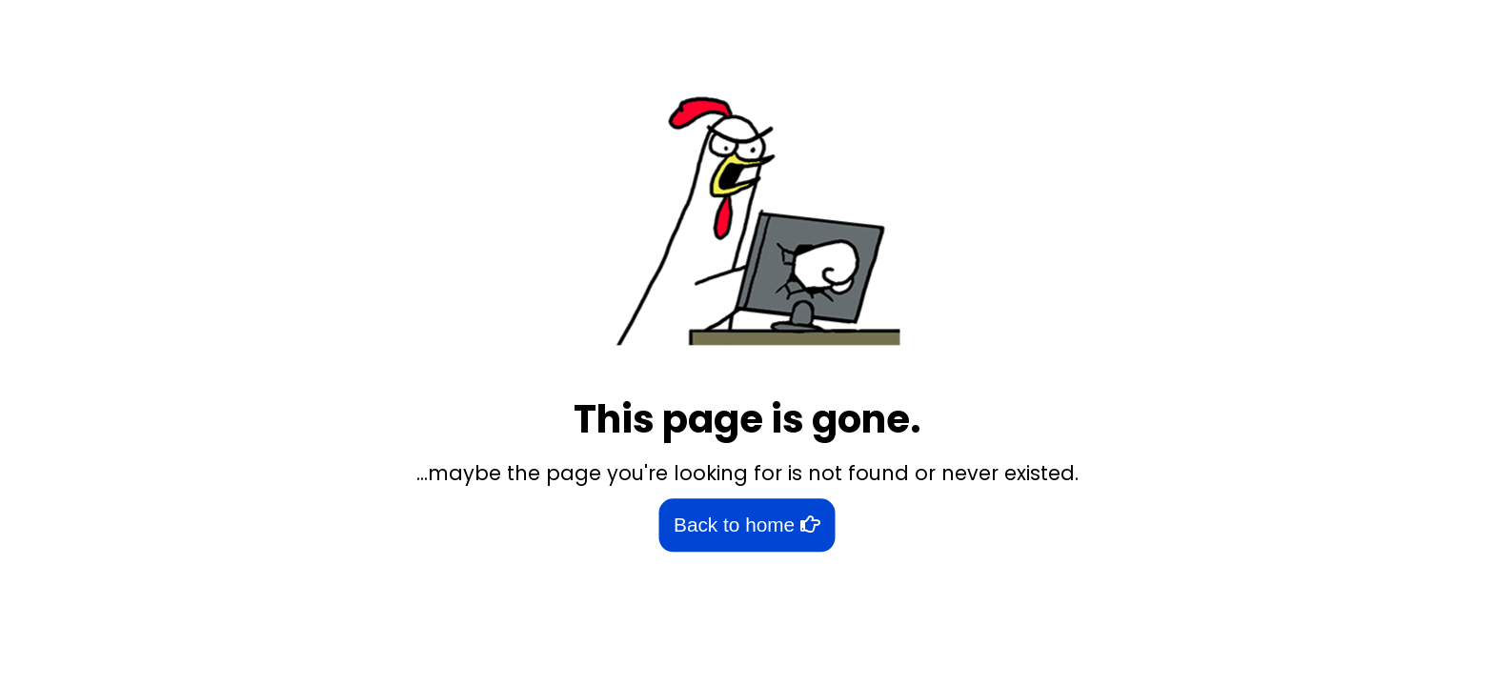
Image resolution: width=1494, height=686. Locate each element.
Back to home (747, 525)
